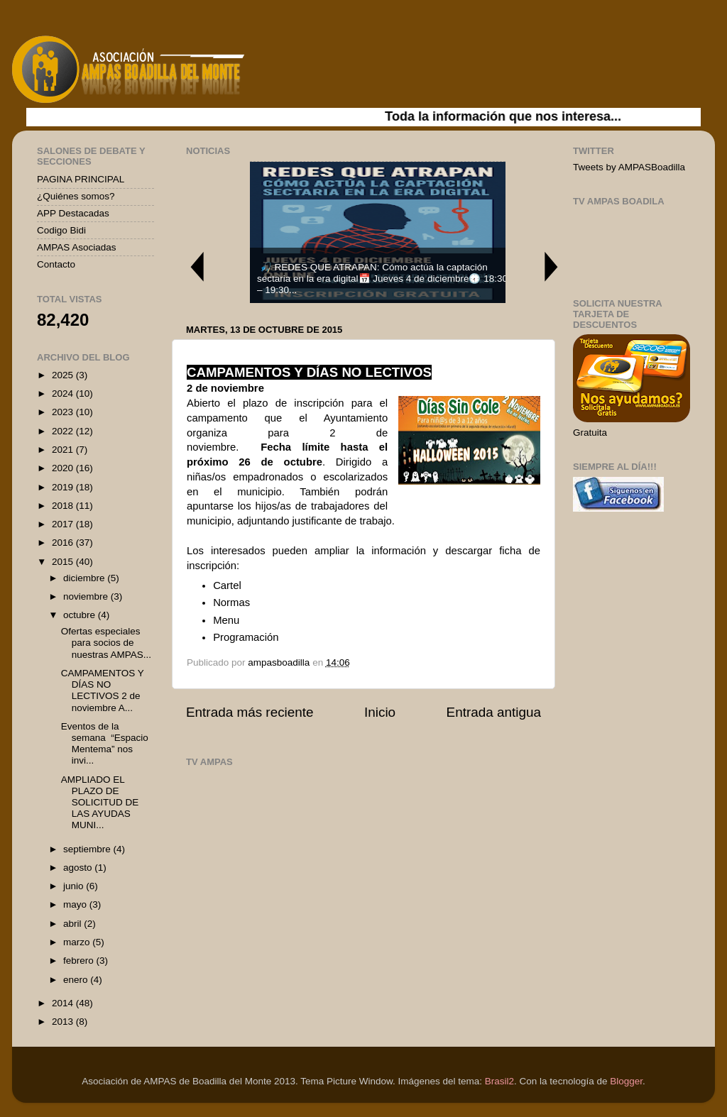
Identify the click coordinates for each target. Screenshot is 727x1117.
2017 (64, 524)
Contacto (56, 264)
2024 (64, 393)
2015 (64, 561)
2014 (64, 1003)
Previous (196, 266)
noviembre (87, 596)
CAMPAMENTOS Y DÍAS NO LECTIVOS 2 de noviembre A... (102, 690)
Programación (245, 637)
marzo (77, 942)
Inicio (379, 712)
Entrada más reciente (250, 712)
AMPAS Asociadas (76, 247)
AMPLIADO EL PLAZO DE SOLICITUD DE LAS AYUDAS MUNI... (100, 802)
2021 (64, 449)
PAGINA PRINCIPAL (80, 179)
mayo (76, 904)
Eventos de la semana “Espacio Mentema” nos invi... (104, 743)
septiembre (88, 849)
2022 (64, 431)
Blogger (626, 1081)
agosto (78, 867)
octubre (80, 615)
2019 (64, 487)
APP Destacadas (73, 213)
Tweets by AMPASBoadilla (629, 167)
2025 (64, 375)
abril (73, 923)
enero (76, 979)
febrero (80, 960)
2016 (64, 542)
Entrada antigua (494, 712)
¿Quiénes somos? (76, 196)
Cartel (227, 585)
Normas (231, 602)
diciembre (85, 578)
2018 (64, 505)
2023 (64, 412)
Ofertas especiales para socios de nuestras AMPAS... (106, 642)
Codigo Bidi (61, 230)
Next (551, 266)
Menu (226, 620)
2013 (64, 1021)
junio (74, 886)
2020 (64, 468)
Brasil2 (499, 1081)
